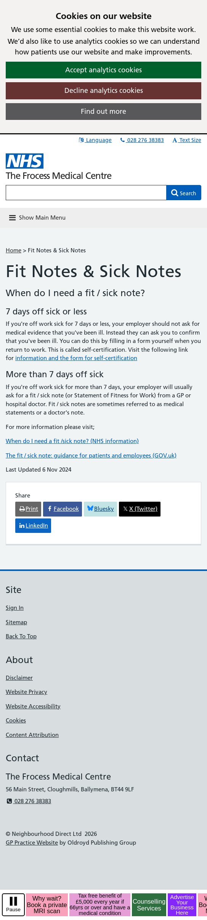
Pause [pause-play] (13, 909)
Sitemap (16, 622)
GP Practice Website (32, 842)
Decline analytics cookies (103, 90)
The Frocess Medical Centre (58, 175)
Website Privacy (26, 691)
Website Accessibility (33, 706)
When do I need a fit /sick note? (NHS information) (72, 441)
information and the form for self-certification (76, 358)
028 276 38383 (141, 140)
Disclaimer (19, 677)
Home (13, 250)
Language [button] (95, 140)
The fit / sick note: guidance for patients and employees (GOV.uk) (91, 455)
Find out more (103, 111)
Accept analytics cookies (103, 69)
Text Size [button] (186, 140)
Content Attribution (32, 734)
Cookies (16, 720)
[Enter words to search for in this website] (86, 192)
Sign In (15, 607)
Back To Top (21, 636)
